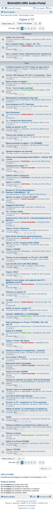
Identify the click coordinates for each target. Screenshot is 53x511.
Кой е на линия (7, 474)
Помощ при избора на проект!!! (20, 135)
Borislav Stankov (28, 284)
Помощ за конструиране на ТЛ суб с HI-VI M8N (27, 257)
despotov (25, 359)
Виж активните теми (26, 15)
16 (34, 233)
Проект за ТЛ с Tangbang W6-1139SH (22, 243)
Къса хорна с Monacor (16, 357)
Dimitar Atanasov (28, 435)
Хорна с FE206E (13, 249)
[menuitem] (13, 8)
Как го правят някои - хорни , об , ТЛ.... (23, 44)
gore (23, 352)
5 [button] (34, 28)
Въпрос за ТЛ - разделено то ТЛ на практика (26, 402)
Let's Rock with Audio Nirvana (19, 396)
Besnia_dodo (26, 77)
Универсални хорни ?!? (16, 166)
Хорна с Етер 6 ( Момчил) (17, 228)
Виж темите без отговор (9, 15)
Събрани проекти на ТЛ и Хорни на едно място (27, 67)
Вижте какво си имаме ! (17, 81)
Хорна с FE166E (13, 449)
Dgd (23, 207)
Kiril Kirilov (26, 161)
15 (31, 233)
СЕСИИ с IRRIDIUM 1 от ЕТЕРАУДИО (22, 314)
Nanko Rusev (26, 326)
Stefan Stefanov (27, 46)
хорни (8, 417)
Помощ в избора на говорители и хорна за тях (27, 425)
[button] (18, 28)
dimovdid (25, 411)
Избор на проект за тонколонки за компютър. (26, 409)
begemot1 (25, 443)
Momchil (24, 230)
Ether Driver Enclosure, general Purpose (24, 236)
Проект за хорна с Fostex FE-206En (22, 197)
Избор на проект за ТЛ (16, 127)
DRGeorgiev (26, 251)
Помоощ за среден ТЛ (16, 292)
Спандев (25, 69)
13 (25, 233)
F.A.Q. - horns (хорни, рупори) (19, 88)
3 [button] (28, 28)
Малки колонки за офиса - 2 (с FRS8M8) (24, 143)
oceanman (25, 129)
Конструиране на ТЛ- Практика (20, 104)
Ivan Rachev (26, 56)
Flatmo (24, 294)
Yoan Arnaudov (31, 505)
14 (28, 233)
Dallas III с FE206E (14, 331)
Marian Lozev (27, 83)
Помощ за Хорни (13, 433)
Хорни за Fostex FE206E (17, 371)
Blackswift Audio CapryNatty (18, 363)
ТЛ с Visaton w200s (14, 212)
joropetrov (25, 137)
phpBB (23, 503)
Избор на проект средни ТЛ (18, 308)
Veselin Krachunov (28, 381)
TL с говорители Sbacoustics (19, 120)
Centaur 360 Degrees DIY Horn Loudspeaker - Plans (29, 75)
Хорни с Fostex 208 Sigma (17, 341)
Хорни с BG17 (12, 272)
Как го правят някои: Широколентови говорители (28, 54)
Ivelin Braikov (26, 39)
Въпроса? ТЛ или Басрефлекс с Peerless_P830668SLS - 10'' (20, 191)
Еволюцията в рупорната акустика (22, 98)
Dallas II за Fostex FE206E (17, 441)
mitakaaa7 (25, 245)
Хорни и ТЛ (26, 19)
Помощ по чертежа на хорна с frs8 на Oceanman (28, 380)
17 (34, 268)
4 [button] (31, 28)
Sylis (23, 451)
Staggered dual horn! (15, 205)
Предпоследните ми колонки (19, 151)
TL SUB (9, 300)
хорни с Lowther (13, 182)
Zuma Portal (32, 501)
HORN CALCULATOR (15, 37)
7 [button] (39, 28)
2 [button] (25, 28)
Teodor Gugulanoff (28, 90)
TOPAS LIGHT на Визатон (17, 176)
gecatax (24, 310)
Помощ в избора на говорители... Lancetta (25, 350)
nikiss (24, 194)
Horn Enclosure (13, 112)
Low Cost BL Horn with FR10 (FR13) (22, 264)
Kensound (25, 122)
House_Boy (26, 274)
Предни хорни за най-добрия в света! (23, 389)
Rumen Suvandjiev (28, 168)
